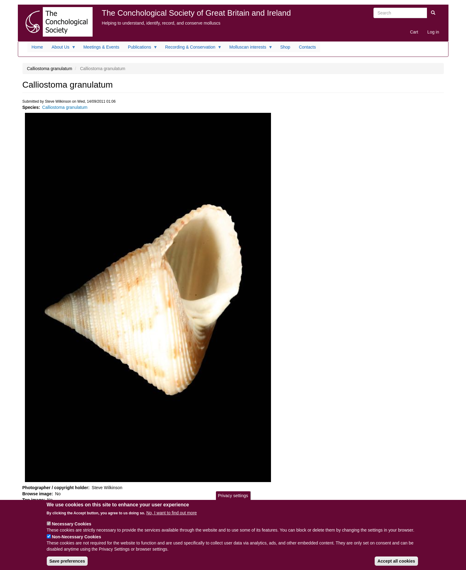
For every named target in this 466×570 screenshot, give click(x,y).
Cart (414, 32)
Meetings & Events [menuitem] (101, 47)
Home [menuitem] (37, 47)
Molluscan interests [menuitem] (249, 49)
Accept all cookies (396, 564)
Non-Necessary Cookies (76, 540)
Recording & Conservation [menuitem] (191, 49)
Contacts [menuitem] (307, 47)
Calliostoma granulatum (64, 107)
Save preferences (67, 564)
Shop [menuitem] (285, 47)
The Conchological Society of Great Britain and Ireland (196, 13)
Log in (433, 32)
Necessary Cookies (71, 527)
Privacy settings (233, 499)
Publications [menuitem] (141, 49)
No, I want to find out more (171, 516)
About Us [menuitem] (61, 49)
